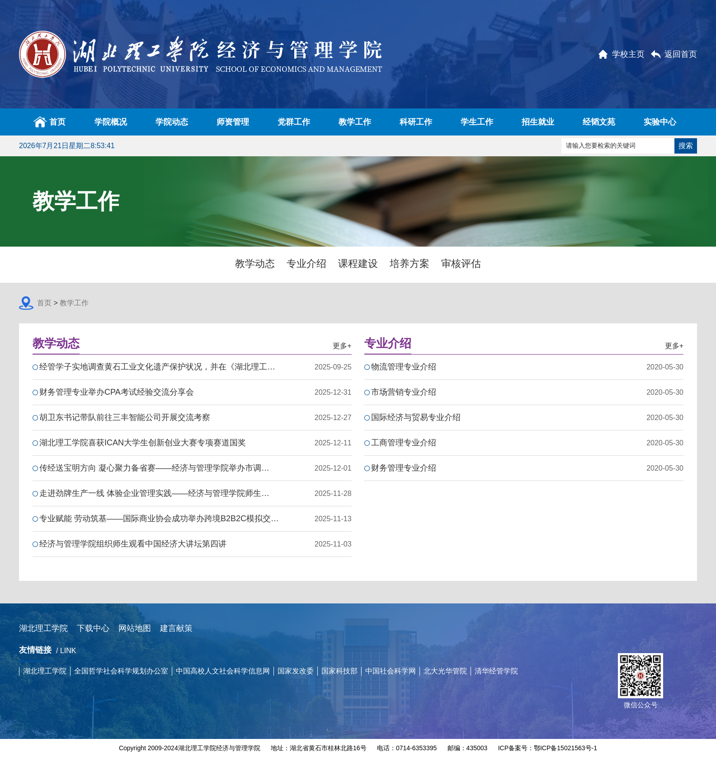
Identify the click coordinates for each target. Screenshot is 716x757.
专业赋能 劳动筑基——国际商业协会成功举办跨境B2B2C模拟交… (159, 518)
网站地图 (134, 628)
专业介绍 (306, 263)
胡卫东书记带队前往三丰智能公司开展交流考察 (124, 417)
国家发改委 (296, 671)
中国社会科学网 (390, 671)
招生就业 (538, 121)
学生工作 (477, 121)
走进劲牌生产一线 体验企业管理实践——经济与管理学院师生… (154, 493)
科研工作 (416, 121)
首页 (49, 121)
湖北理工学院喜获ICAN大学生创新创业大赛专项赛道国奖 (142, 442)
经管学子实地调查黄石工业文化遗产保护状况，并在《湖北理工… (157, 366)
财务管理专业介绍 (403, 467)
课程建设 (358, 263)
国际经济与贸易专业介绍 (416, 417)
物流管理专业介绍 (403, 366)
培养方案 (409, 263)
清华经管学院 (496, 671)
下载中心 (93, 628)
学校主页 (628, 54)
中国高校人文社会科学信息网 (223, 671)
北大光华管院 (445, 671)
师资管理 (233, 121)
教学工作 (355, 121)
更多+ (342, 346)
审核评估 (461, 263)
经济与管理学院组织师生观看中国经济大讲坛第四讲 (132, 543)
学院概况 (110, 121)
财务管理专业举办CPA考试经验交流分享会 (116, 392)
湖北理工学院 (43, 628)
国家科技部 (339, 671)
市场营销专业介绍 (403, 392)
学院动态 (171, 121)
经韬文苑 (599, 121)
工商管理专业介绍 (403, 442)
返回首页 (680, 54)
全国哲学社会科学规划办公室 (121, 671)
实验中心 (660, 121)
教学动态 (255, 263)
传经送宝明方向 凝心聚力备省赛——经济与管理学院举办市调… (154, 467)
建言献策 (176, 628)
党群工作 (294, 121)
